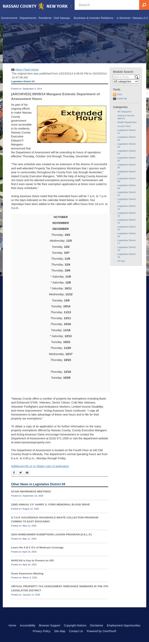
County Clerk (124, 126)
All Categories (124, 111)
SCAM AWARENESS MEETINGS (31, 491)
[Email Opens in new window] (27, 473)
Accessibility (27, 625)
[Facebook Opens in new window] (14, 473)
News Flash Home (27, 69)
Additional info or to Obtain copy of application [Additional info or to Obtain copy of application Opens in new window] (40, 466)
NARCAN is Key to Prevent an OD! (32, 560)
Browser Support (49, 625)
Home (12, 625)
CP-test (121, 261)
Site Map (59, 631)
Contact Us (76, 631)
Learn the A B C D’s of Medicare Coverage (37, 547)
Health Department (127, 122)
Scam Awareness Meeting (27, 573)
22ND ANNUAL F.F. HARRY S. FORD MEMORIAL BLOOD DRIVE (50, 504)
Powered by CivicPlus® (101, 631)
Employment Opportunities (123, 625)
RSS (119, 94)
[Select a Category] (125, 81)
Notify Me (122, 98)
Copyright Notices (75, 625)
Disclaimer (96, 625)
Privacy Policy (41, 631)
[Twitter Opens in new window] (20, 473)
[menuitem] (9, 18)
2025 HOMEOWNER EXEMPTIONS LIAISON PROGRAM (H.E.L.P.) (51, 534)
